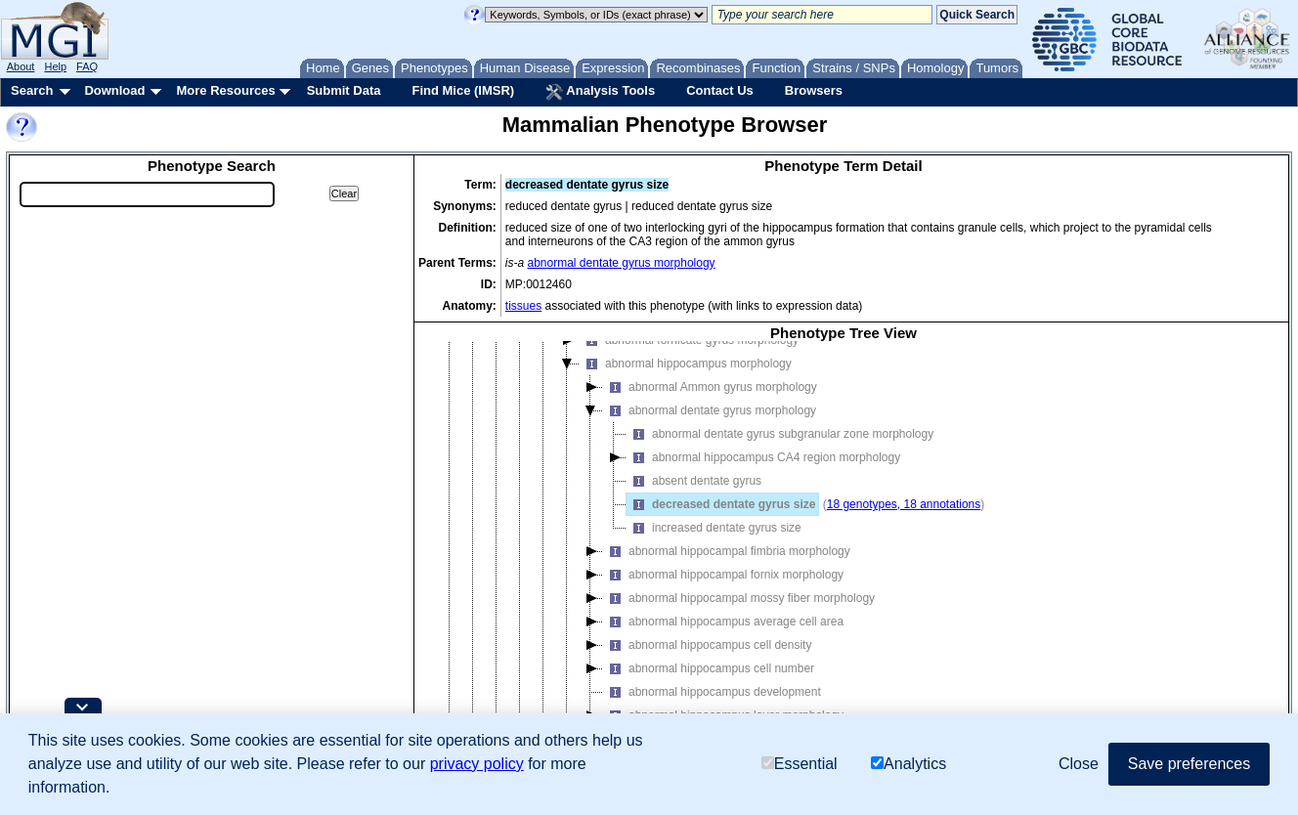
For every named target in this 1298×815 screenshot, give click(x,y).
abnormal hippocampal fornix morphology (723, 574)
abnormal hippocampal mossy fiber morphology (739, 598)
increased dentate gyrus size (714, 527)
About (21, 66)
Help (55, 66)
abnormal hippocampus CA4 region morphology (763, 457)
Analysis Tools (600, 92)
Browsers (814, 90)
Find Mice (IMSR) (462, 90)
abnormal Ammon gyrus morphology (710, 387)
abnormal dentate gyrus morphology (621, 263)
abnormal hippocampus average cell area (723, 621)
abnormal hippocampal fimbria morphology (726, 551)
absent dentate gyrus (694, 481)
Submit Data (344, 90)
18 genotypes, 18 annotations (903, 504)
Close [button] (1079, 763)
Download (114, 90)
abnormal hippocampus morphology (686, 363)
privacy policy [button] (477, 763)
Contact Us (720, 90)
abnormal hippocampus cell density (707, 645)
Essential (799, 763)
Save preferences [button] (1189, 763)
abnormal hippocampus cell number (708, 668)
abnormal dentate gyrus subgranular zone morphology (780, 434)
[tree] (843, 548)
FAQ (87, 66)
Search (32, 90)
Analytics (908, 763)
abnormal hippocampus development (712, 692)
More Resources (225, 90)
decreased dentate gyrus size (721, 504)
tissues (523, 306)
